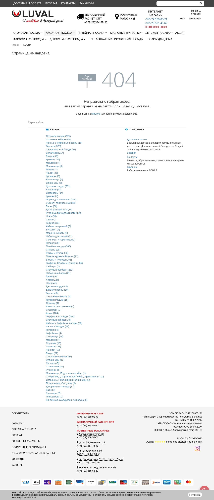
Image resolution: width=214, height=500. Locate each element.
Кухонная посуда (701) (58, 186)
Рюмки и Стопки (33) (57, 253)
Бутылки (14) (53, 229)
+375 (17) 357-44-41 (87, 445)
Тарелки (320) (53, 146)
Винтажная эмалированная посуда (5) (66, 400)
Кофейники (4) (54, 333)
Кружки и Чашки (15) (57, 299)
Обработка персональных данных (34, 453)
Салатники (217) (55, 152)
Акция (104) (52, 313)
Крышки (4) (52, 196)
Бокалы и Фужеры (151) (59, 259)
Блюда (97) (52, 353)
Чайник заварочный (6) (58, 226)
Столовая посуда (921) (58, 136)
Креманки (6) (53, 176)
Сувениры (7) (53, 393)
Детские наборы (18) (57, 289)
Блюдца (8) (52, 156)
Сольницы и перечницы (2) (60, 239)
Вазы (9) (50, 390)
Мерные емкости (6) (57, 233)
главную (95, 113)
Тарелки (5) (52, 293)
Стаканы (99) (53, 249)
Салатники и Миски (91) (59, 356)
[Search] (177, 3)
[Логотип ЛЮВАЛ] (42, 12)
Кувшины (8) (52, 370)
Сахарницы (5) (54, 183)
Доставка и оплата (27, 3)
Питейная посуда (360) (58, 246)
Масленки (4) (53, 162)
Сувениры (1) (53, 309)
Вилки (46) (51, 276)
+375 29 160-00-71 (156, 19)
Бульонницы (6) (54, 179)
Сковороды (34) (54, 193)
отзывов (182, 441)
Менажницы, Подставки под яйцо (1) (66, 373)
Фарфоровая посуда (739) (60, 316)
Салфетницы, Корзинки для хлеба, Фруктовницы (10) (75, 376)
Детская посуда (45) (57, 286)
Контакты (68, 3)
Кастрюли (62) (53, 189)
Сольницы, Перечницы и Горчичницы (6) (68, 380)
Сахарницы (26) (54, 336)
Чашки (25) (52, 173)
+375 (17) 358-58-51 (87, 437)
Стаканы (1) (52, 303)
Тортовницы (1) (54, 396)
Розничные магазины (26, 441)
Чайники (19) (53, 350)
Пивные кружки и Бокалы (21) (62, 256)
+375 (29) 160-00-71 (87, 416)
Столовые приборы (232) (59, 269)
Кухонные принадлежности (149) (63, 213)
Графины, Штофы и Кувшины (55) (64, 263)
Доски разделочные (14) (59, 209)
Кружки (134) (53, 159)
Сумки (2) (51, 219)
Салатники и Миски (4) (58, 296)
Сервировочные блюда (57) (61, 149)
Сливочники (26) (55, 366)
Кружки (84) (52, 329)
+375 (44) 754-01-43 (88, 462)
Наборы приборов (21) (58, 273)
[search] (201, 3)
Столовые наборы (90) (58, 139)
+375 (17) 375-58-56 (88, 454)
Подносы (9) (52, 243)
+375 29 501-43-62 (156, 23)
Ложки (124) (52, 279)
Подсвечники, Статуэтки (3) (61, 383)
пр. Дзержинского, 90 (89, 450)
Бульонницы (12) (55, 360)
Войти (183, 18)
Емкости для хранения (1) (60, 306)
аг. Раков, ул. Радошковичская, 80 (96, 467)
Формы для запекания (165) (61, 199)
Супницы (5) (52, 363)
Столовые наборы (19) (58, 319)
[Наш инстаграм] (197, 448)
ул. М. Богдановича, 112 (91, 442)
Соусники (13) (53, 343)
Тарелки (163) (53, 346)
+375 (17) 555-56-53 (87, 470)
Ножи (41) (51, 283)
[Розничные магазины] (128, 18)
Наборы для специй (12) (59, 236)
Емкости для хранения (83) (60, 203)
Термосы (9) (52, 223)
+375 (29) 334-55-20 (87, 425)
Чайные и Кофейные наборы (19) (64, 142)
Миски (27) (52, 169)
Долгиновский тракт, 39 (90, 434)
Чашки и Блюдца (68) (57, 326)
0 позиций (196, 12)
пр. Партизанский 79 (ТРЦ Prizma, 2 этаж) (100, 459)
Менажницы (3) (54, 166)
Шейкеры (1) (53, 266)
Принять (195, 494)
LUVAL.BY (182, 438)
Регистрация (195, 18)
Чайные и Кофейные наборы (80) (64, 323)
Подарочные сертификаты (29, 447)
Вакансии (86, 3)
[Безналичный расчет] (96, 22)
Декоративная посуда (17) (60, 386)
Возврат (51, 3)
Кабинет (17, 465)
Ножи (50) (51, 216)
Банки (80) (51, 206)
